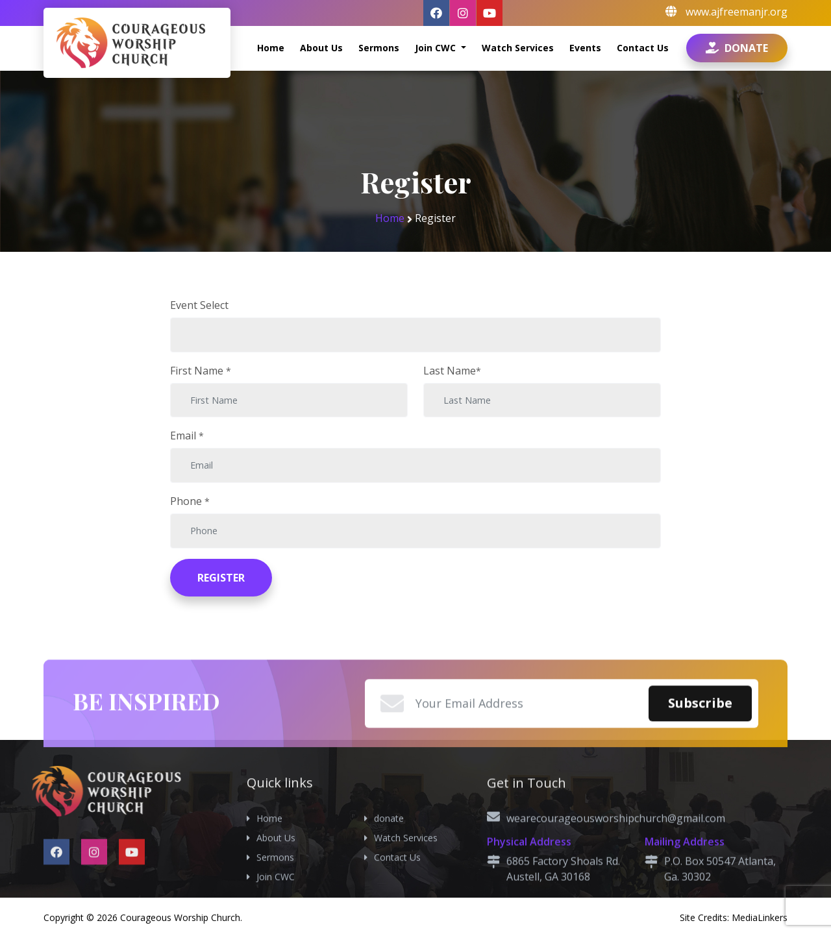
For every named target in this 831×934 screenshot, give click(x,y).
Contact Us (643, 48)
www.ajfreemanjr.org (737, 12)
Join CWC (436, 48)
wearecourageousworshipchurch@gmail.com (615, 896)
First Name (200, 370)
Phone (190, 501)
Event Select (199, 305)
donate (389, 893)
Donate (737, 48)
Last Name (452, 370)
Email (187, 435)
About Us (321, 48)
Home (270, 48)
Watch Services (518, 48)
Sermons (378, 48)
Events (585, 48)
